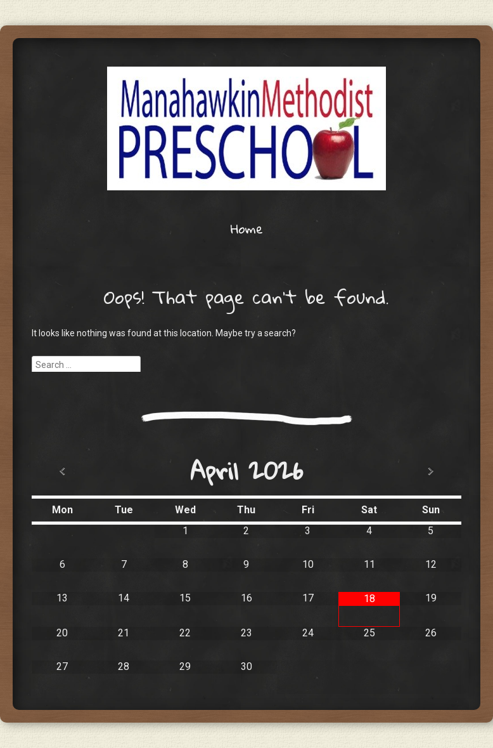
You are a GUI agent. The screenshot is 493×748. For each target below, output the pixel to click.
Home (247, 228)
